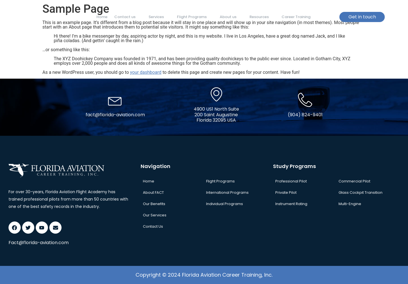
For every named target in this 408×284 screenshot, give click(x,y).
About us (226, 17)
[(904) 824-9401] (305, 100)
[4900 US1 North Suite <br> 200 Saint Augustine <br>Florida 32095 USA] (216, 94)
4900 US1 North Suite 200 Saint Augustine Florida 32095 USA (216, 114)
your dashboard (146, 72)
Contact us (126, 17)
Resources (256, 17)
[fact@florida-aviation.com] (115, 100)
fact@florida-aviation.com (115, 114)
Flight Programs (191, 17)
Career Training (288, 17)
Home (101, 17)
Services (156, 17)
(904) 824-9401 (305, 114)
